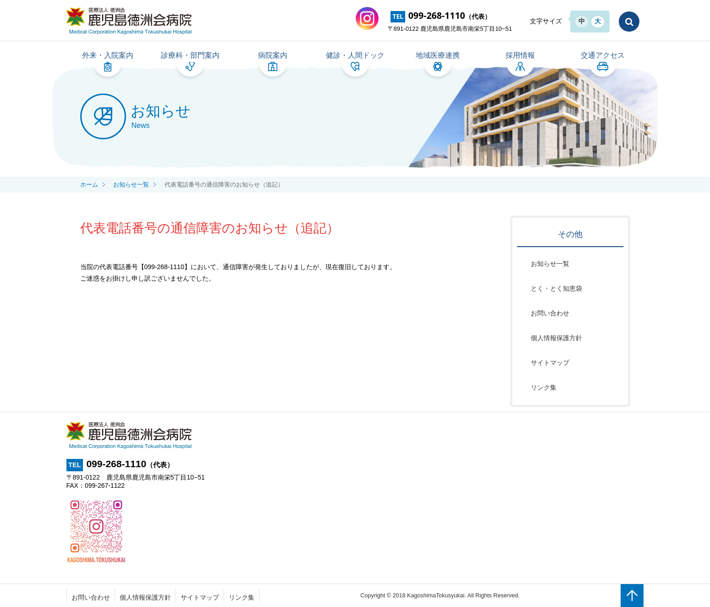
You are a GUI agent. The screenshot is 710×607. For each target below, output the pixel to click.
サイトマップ (550, 362)
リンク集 (543, 387)
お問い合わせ (550, 313)
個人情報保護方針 (556, 338)
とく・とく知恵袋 (556, 288)
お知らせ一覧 (550, 263)
